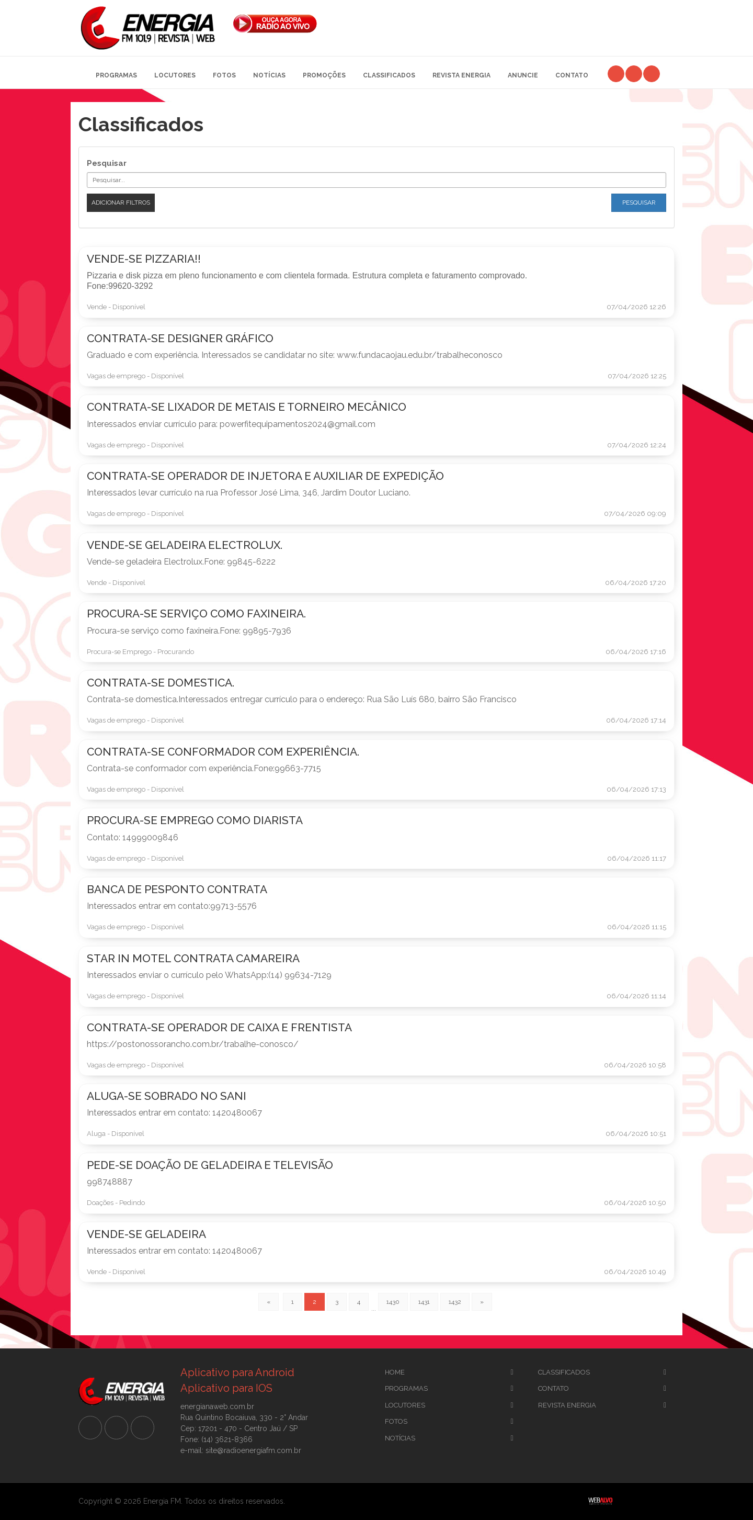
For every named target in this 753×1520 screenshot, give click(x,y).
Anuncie (523, 75)
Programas (116, 75)
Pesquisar (107, 163)
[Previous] (268, 1302)
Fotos (224, 75)
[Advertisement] (504, 21)
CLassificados (564, 1372)
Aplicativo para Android (237, 1372)
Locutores (175, 75)
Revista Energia (461, 75)
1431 (424, 1301)
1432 (455, 1301)
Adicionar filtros (121, 202)
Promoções (324, 75)
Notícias (269, 75)
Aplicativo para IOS (226, 1388)
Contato (571, 75)
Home (395, 1372)
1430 (393, 1301)
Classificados (389, 75)
